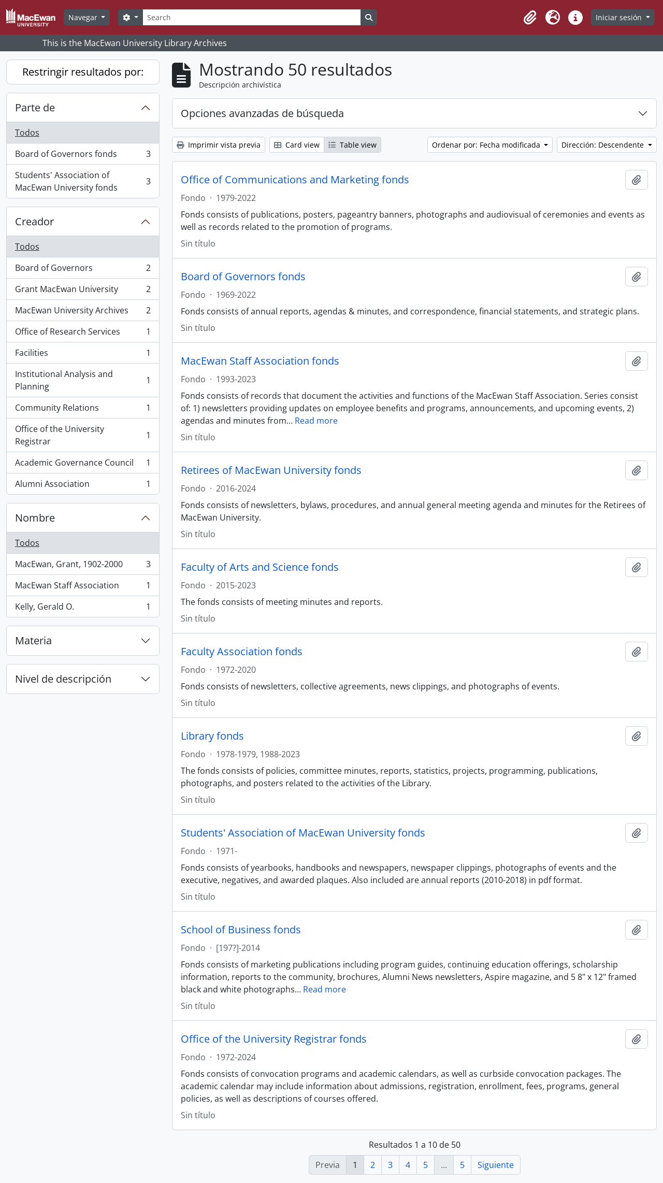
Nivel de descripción (63, 679)
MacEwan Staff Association (83, 587)
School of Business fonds (241, 930)
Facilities (83, 355)
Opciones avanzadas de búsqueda (262, 113)
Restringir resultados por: (82, 72)
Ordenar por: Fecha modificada (487, 145)
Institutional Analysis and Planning (83, 380)
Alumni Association (83, 486)
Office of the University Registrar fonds (274, 1039)
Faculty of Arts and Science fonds (260, 567)
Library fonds (212, 736)
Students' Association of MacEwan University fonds (83, 181)
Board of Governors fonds (83, 156)
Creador (34, 221)
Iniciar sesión (620, 17)
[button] (529, 17)
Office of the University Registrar (83, 435)
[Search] (251, 17)
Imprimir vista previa (219, 145)
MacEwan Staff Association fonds (260, 361)
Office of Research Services (83, 333)
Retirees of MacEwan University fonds (271, 470)
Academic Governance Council (83, 464)
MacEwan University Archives (83, 312)
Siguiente (496, 1165)
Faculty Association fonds (241, 651)
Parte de (35, 107)
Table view (352, 145)
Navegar (83, 17)
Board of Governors (83, 270)
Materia (33, 640)
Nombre (35, 518)
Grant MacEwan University (83, 291)
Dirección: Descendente (603, 145)
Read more (316, 420)
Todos (27, 132)
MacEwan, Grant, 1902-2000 (83, 566)
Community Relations (83, 410)
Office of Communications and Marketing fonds (295, 180)
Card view (297, 145)
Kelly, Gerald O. (83, 608)
